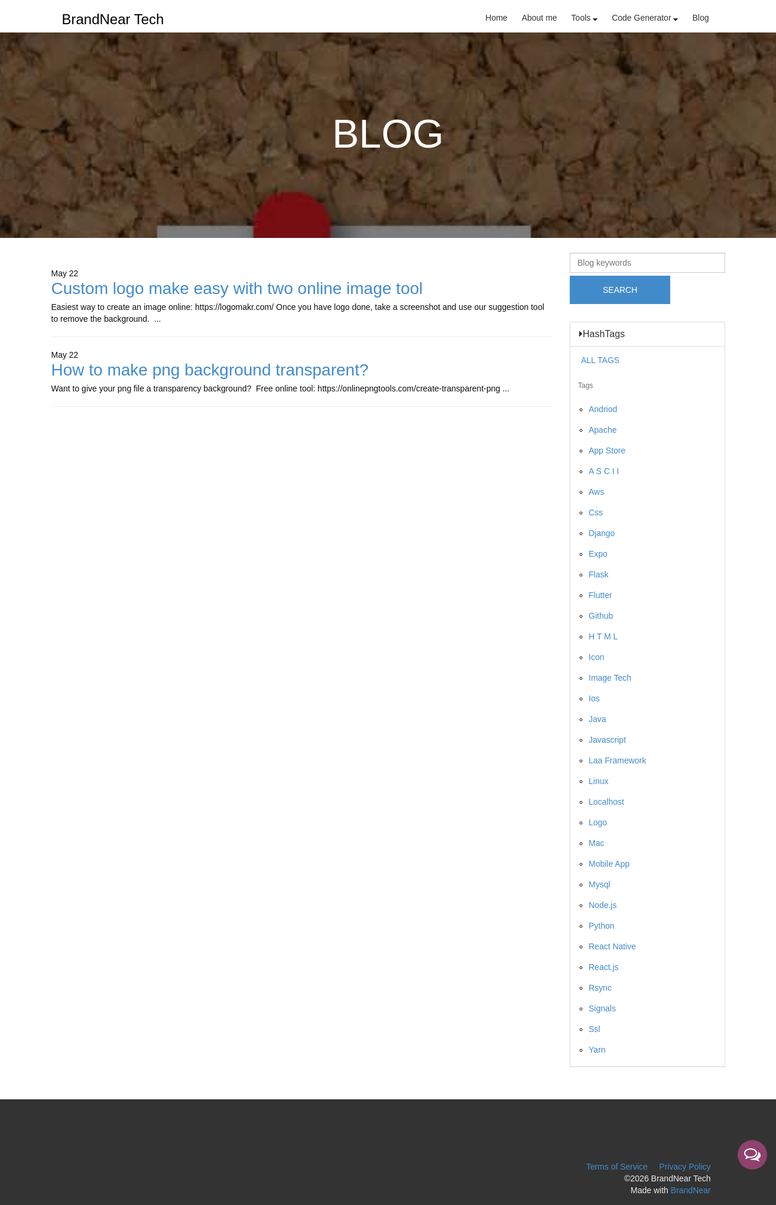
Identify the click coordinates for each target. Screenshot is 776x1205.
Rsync (600, 987)
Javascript (607, 739)
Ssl (594, 1029)
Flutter (600, 595)
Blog (700, 17)
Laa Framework (617, 760)
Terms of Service (617, 1166)
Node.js (602, 905)
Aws (596, 492)
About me (539, 17)
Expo (598, 554)
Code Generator (645, 17)
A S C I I (604, 471)
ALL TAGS (600, 360)
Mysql (600, 884)
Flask (598, 574)
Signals (602, 1008)
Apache (602, 430)
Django (602, 533)
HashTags (602, 334)
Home (496, 17)
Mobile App (609, 863)
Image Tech (610, 677)
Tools (585, 17)
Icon (596, 657)
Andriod (603, 409)
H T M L (603, 636)
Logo (598, 822)
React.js (604, 967)
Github (601, 616)
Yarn (597, 1049)
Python (602, 925)
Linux (598, 781)
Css (596, 512)
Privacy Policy (684, 1166)
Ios (594, 698)
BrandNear (691, 1190)
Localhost (606, 801)
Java (597, 719)
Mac (596, 843)
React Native (612, 946)
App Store (607, 450)
